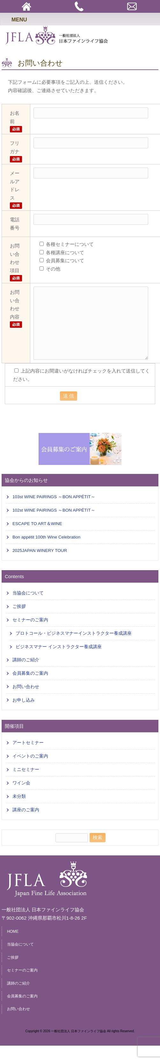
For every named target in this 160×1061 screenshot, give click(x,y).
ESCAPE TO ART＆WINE (37, 523)
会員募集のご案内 (30, 673)
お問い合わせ (25, 686)
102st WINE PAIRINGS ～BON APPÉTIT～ (53, 510)
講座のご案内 (25, 809)
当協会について (28, 593)
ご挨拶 (19, 606)
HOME (12, 931)
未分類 (19, 796)
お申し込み (23, 700)
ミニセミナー (25, 769)
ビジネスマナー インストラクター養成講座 (59, 646)
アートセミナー (28, 742)
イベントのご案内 (30, 756)
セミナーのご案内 (30, 619)
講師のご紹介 (25, 659)
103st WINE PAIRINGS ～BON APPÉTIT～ (53, 496)
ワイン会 (21, 783)
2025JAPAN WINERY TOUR (39, 550)
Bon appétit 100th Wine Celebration (46, 537)
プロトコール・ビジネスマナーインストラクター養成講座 (74, 633)
